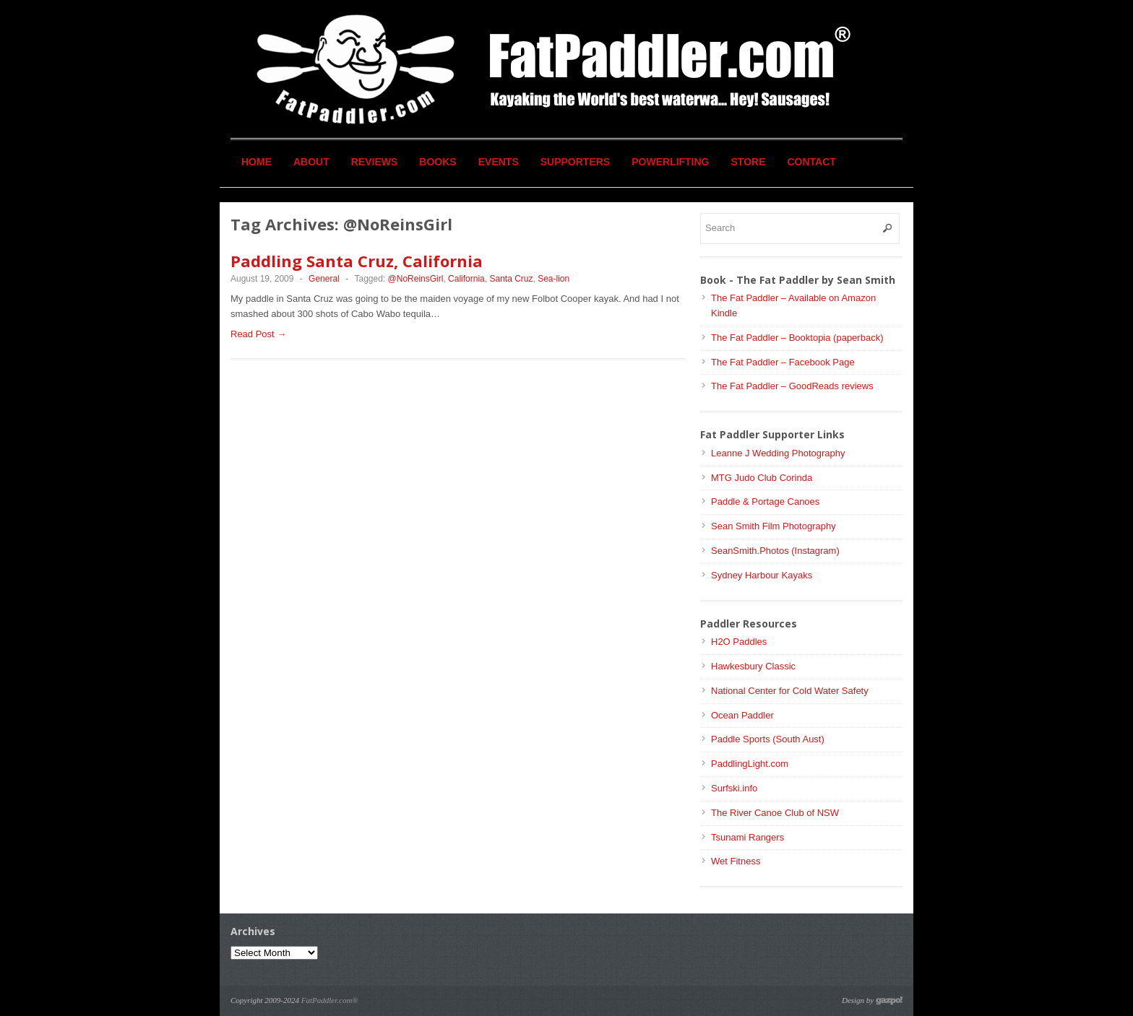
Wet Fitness (735, 861)
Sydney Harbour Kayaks (761, 575)
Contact (812, 162)
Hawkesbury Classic (753, 666)
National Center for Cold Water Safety (790, 690)
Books (437, 162)
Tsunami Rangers (747, 837)
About (311, 162)
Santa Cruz (511, 279)
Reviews (374, 162)
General (324, 279)
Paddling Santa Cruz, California (357, 261)
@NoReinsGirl (416, 279)
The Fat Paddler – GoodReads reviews (792, 386)
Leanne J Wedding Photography (778, 453)
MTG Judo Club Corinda (761, 477)
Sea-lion (553, 279)
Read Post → (258, 334)
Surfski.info (734, 788)
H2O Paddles (739, 641)
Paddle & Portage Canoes (765, 501)
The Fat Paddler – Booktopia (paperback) (797, 337)
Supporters (575, 162)
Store (748, 162)
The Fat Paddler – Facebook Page (783, 362)
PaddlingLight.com (749, 763)
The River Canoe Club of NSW (775, 812)
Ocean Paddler (742, 715)
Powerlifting (670, 162)
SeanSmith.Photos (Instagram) (775, 550)
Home (256, 162)
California (466, 279)
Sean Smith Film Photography (773, 526)
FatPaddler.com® (329, 1000)
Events (498, 162)
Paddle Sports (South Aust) (767, 739)
